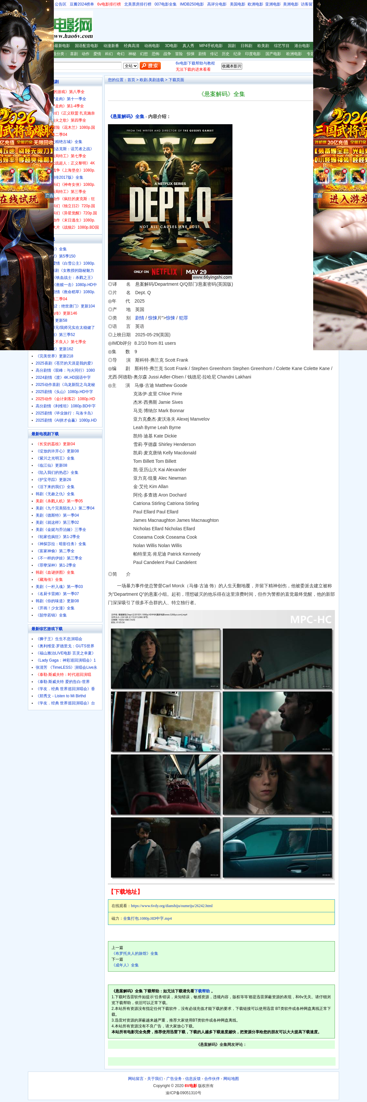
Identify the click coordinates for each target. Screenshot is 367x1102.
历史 (226, 54)
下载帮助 (202, 991)
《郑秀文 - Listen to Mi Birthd (61, 696)
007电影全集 (166, 4)
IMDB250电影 (192, 4)
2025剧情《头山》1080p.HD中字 (64, 391)
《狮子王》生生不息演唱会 (59, 639)
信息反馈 (193, 1078)
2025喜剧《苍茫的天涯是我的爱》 (65, 363)
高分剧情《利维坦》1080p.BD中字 (66, 406)
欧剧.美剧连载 (152, 80)
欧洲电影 (255, 4)
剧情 (202, 54)
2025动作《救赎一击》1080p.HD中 (66, 284)
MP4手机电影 (211, 45)
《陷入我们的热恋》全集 (57, 472)
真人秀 (188, 45)
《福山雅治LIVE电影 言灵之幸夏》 (66, 653)
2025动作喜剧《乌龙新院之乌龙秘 (65, 384)
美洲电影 (291, 4)
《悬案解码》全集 (126, 116)
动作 (85, 54)
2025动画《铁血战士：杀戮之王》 (65, 277)
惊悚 (191, 54)
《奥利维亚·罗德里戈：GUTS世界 (65, 646)
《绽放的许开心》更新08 (57, 451)
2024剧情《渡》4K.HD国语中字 (63, 377)
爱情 (97, 54)
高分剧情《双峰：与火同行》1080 (65, 370)
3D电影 (171, 45)
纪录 (237, 54)
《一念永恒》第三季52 (55, 334)
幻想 (144, 54)
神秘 (132, 54)
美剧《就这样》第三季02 (57, 522)
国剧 (232, 45)
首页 (131, 80)
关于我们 (155, 1078)
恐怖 (156, 54)
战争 (167, 54)
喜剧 (74, 54)
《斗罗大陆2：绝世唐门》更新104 (65, 306)
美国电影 (237, 4)
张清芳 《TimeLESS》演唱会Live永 (66, 667)
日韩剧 (246, 45)
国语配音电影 (86, 45)
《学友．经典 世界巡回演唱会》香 (65, 689)
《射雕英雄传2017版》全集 (59, 177)
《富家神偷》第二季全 (55, 551)
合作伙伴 (212, 1078)
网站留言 (136, 1078)
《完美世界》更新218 (54, 356)
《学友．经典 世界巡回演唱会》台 (65, 703)
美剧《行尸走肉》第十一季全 (61, 99)
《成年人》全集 (125, 965)
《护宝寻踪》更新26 (53, 479)
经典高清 (131, 45)
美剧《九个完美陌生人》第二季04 (65, 508)
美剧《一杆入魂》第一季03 (59, 586)
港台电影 (302, 45)
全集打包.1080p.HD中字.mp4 (147, 918)
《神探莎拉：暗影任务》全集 (61, 544)
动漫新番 (111, 45)
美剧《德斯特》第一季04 (57, 515)
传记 (214, 54)
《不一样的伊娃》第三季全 (59, 558)
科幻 (109, 54)
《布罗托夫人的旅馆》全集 (135, 953)
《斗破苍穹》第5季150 (56, 256)
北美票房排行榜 (137, 4)
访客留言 (308, 4)
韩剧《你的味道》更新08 (57, 601)
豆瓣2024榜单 (82, 4)
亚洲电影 (273, 4)
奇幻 (120, 54)
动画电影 (152, 45)
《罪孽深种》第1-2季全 (56, 565)
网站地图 (231, 1078)
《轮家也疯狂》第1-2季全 (58, 536)
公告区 (60, 4)
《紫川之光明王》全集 (55, 458)
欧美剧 (263, 45)
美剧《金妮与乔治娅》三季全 (61, 529)
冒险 (179, 54)
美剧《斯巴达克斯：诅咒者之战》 (65, 149)
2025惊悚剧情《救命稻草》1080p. (65, 292)
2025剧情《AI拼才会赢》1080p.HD (66, 420)
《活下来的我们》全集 (55, 487)
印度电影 (253, 54)
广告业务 (174, 1078)
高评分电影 (217, 4)
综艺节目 (282, 45)
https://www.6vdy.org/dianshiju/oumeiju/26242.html (172, 906)
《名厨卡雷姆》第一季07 (57, 594)
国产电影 (273, 54)
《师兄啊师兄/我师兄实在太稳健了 (65, 327)
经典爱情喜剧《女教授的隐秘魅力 (65, 270)
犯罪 (183, 317)
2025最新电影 (58, 45)
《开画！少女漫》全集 (55, 608)
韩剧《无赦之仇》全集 (55, 494)
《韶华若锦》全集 (51, 615)
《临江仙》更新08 (51, 465)
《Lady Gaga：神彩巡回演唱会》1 (66, 660)
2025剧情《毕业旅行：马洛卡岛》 (65, 413)
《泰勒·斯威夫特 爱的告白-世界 (63, 681)
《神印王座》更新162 (54, 349)
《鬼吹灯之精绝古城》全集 (59, 141)
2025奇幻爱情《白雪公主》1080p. (65, 263)
